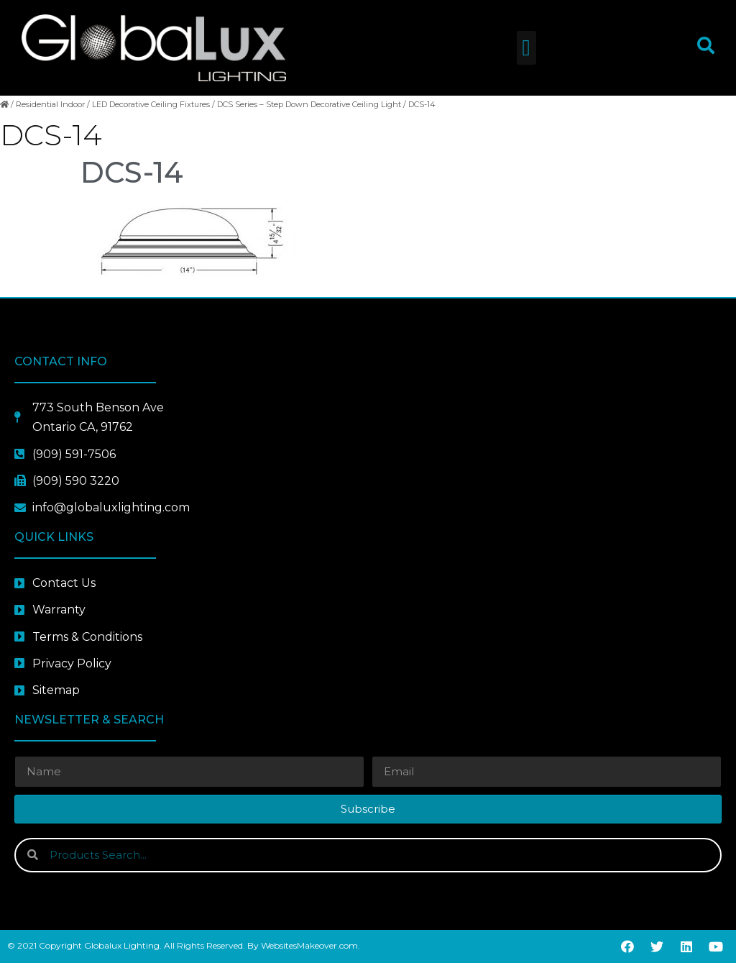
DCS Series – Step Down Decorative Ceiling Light (309, 104)
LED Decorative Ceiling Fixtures (151, 104)
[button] (526, 48)
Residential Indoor (50, 104)
